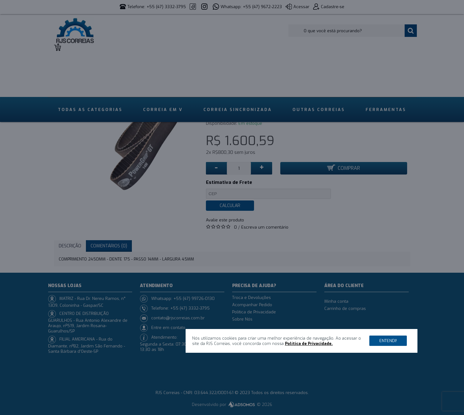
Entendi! (388, 340)
